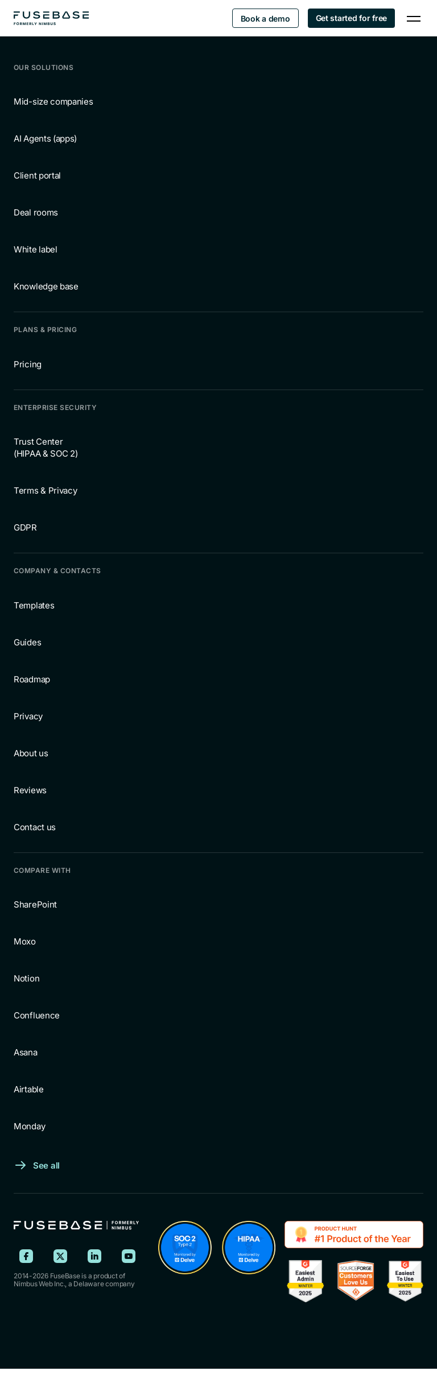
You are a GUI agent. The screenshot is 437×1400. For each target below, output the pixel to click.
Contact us (35, 827)
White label (35, 249)
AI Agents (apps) (45, 138)
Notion (26, 978)
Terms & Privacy (45, 490)
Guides (27, 642)
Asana (26, 1052)
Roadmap (32, 679)
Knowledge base (46, 286)
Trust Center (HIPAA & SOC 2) (46, 447)
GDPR (25, 527)
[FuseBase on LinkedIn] (94, 1256)
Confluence (37, 1015)
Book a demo (265, 18)
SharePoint (35, 904)
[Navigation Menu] (413, 18)
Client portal (37, 175)
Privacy (28, 716)
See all (46, 1165)
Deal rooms (36, 212)
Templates (34, 605)
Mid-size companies (53, 101)
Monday (29, 1126)
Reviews (30, 790)
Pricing (28, 364)
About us (31, 753)
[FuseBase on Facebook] (26, 1256)
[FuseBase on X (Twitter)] (60, 1256)
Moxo (25, 941)
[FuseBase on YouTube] (128, 1256)
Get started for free (351, 18)
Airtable (29, 1089)
